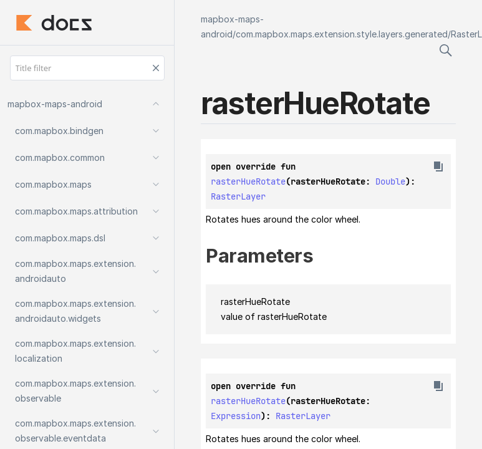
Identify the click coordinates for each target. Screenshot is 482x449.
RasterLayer (238, 196)
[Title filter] (87, 68)
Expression (236, 416)
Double (390, 181)
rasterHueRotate (248, 181)
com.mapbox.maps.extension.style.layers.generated (342, 34)
